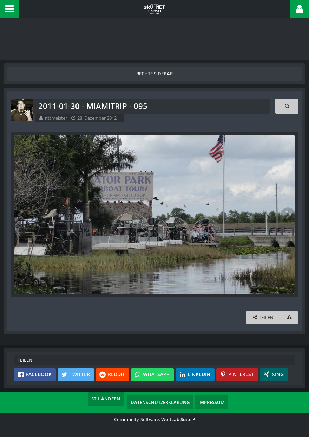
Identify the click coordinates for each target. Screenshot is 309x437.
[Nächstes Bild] (288, 214)
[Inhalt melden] (289, 317)
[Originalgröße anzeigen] (286, 106)
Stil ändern (105, 398)
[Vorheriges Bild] (21, 214)
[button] (9, 9)
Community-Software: (154, 419)
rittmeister (56, 118)
